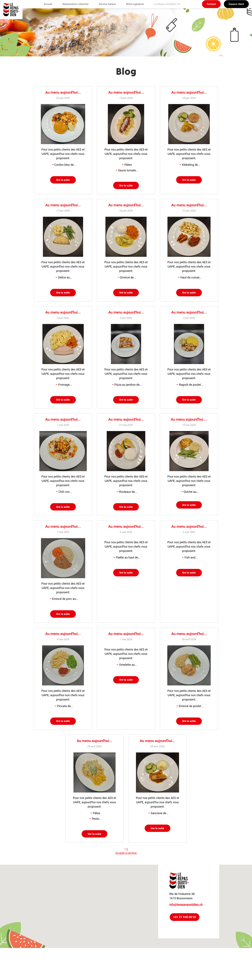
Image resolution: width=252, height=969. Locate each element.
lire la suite (63, 180)
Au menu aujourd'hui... (63, 92)
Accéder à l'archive (126, 860)
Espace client (236, 4)
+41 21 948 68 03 (184, 924)
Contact (211, 4)
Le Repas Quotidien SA (167, 4)
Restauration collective (76, 4)
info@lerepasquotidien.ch (186, 912)
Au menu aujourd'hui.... (189, 423)
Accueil (48, 4)
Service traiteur (107, 4)
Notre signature (135, 4)
